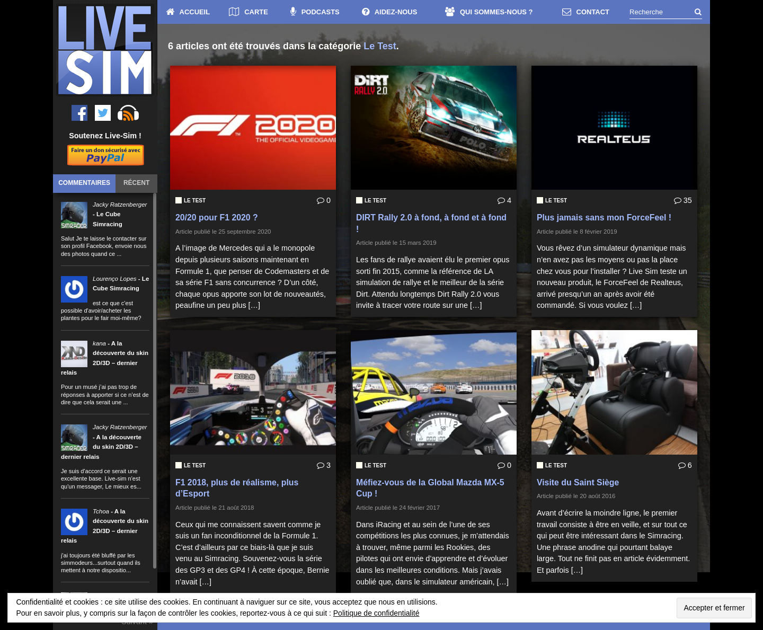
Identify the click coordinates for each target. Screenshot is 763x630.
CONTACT (585, 11)
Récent (136, 183)
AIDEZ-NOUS (390, 11)
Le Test (195, 200)
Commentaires (84, 183)
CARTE (248, 11)
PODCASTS (315, 11)
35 (683, 200)
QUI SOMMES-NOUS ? (489, 11)
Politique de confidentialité (376, 613)
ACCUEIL (188, 11)
